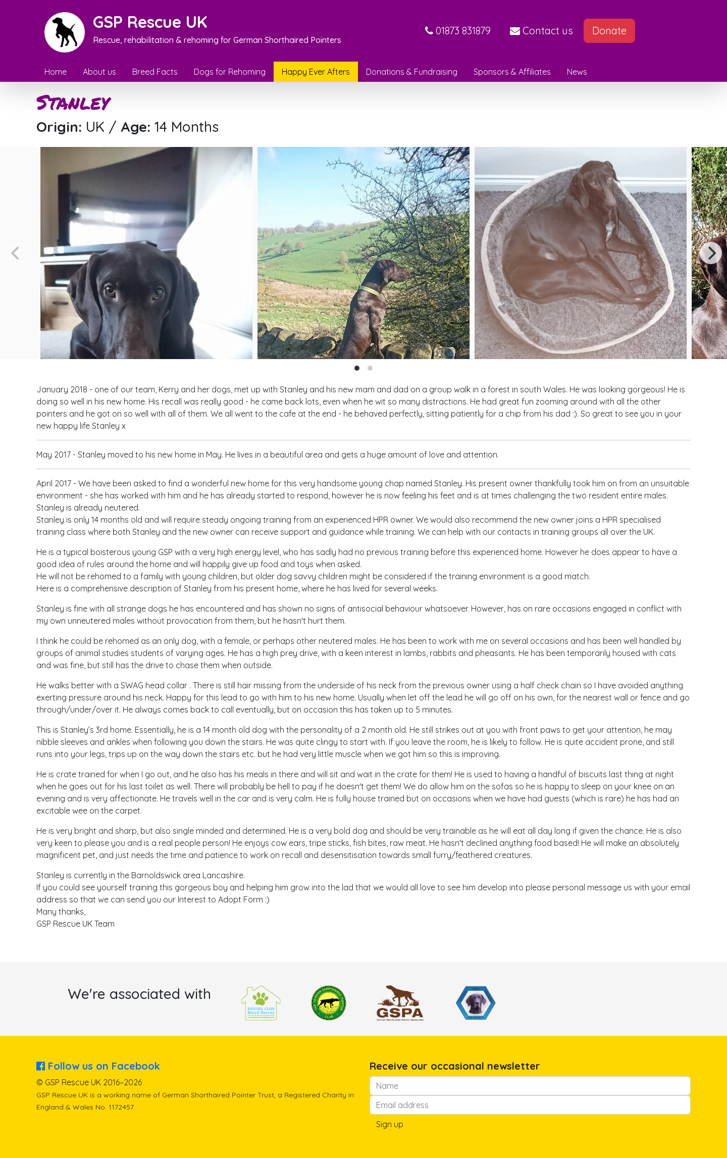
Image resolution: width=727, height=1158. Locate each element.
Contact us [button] (541, 30)
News (577, 72)
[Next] (711, 253)
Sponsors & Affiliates (512, 72)
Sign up (389, 1124)
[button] (458, 31)
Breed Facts (155, 72)
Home (55, 72)
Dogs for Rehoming (230, 72)
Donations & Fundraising (411, 72)
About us (99, 72)
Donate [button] (609, 30)
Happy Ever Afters (316, 72)
